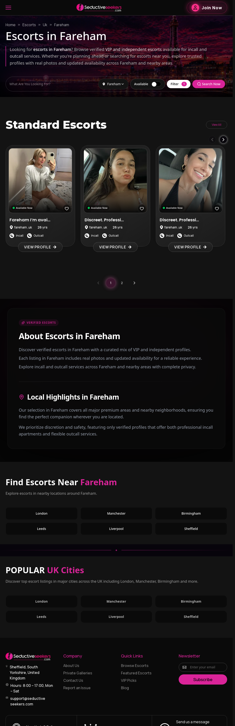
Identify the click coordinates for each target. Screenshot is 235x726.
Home (11, 24)
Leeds (41, 528)
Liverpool (116, 528)
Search (208, 84)
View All (216, 125)
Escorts (29, 24)
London (42, 513)
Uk (45, 24)
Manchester (116, 513)
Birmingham (191, 513)
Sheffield (191, 528)
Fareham (61, 24)
